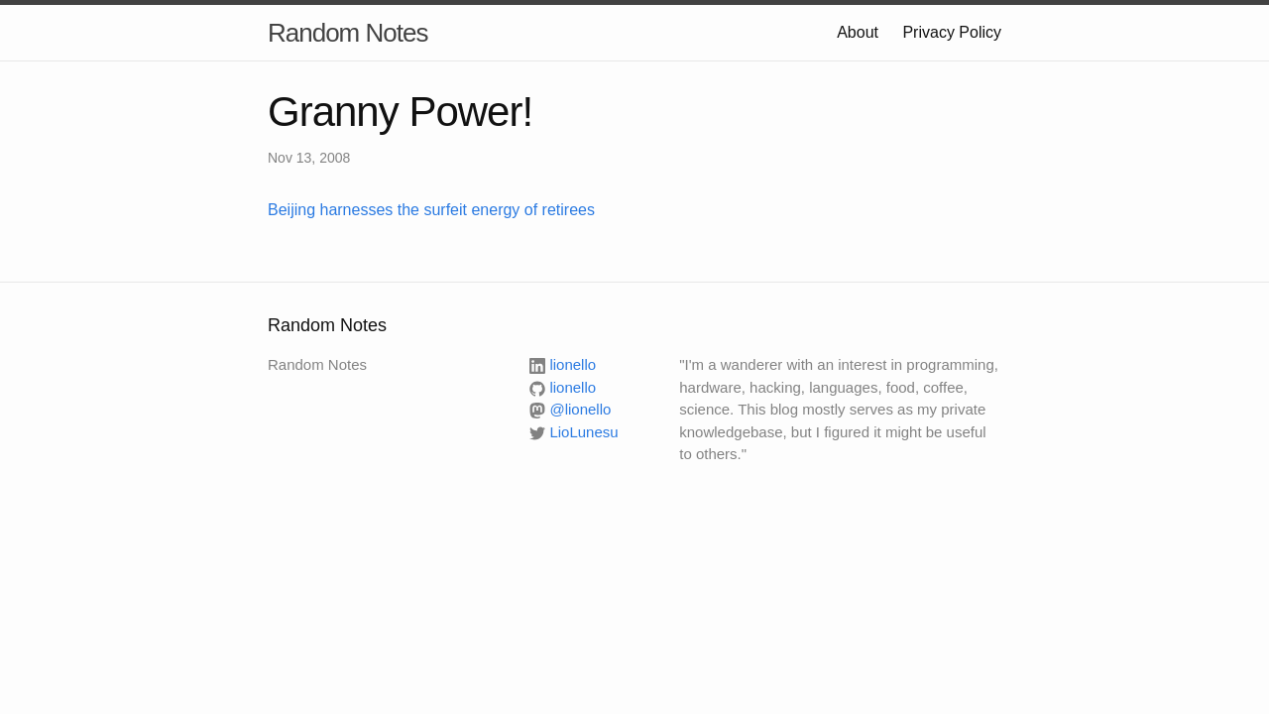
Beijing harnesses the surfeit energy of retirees (431, 209)
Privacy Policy (951, 32)
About (857, 32)
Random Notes (347, 33)
